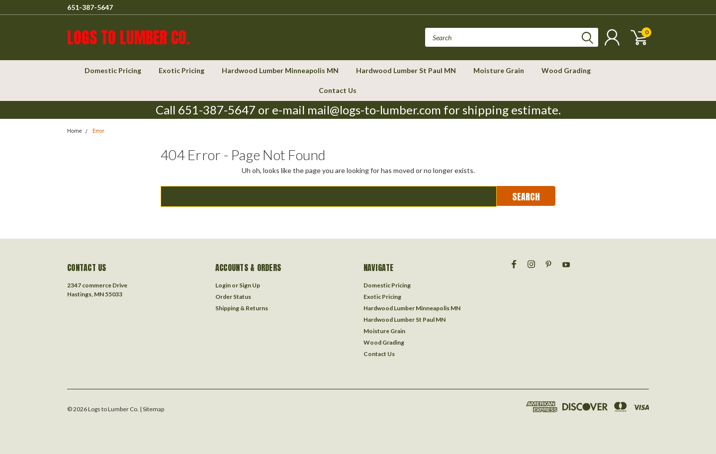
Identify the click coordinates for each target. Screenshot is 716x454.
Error (98, 131)
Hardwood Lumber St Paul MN (406, 70)
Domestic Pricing (113, 70)
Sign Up (249, 285)
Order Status (233, 296)
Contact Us (338, 90)
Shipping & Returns (241, 308)
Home (74, 131)
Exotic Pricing (181, 70)
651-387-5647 (90, 7)
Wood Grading (566, 70)
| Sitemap (152, 409)
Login (223, 285)
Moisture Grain (498, 70)
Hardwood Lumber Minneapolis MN (280, 70)
